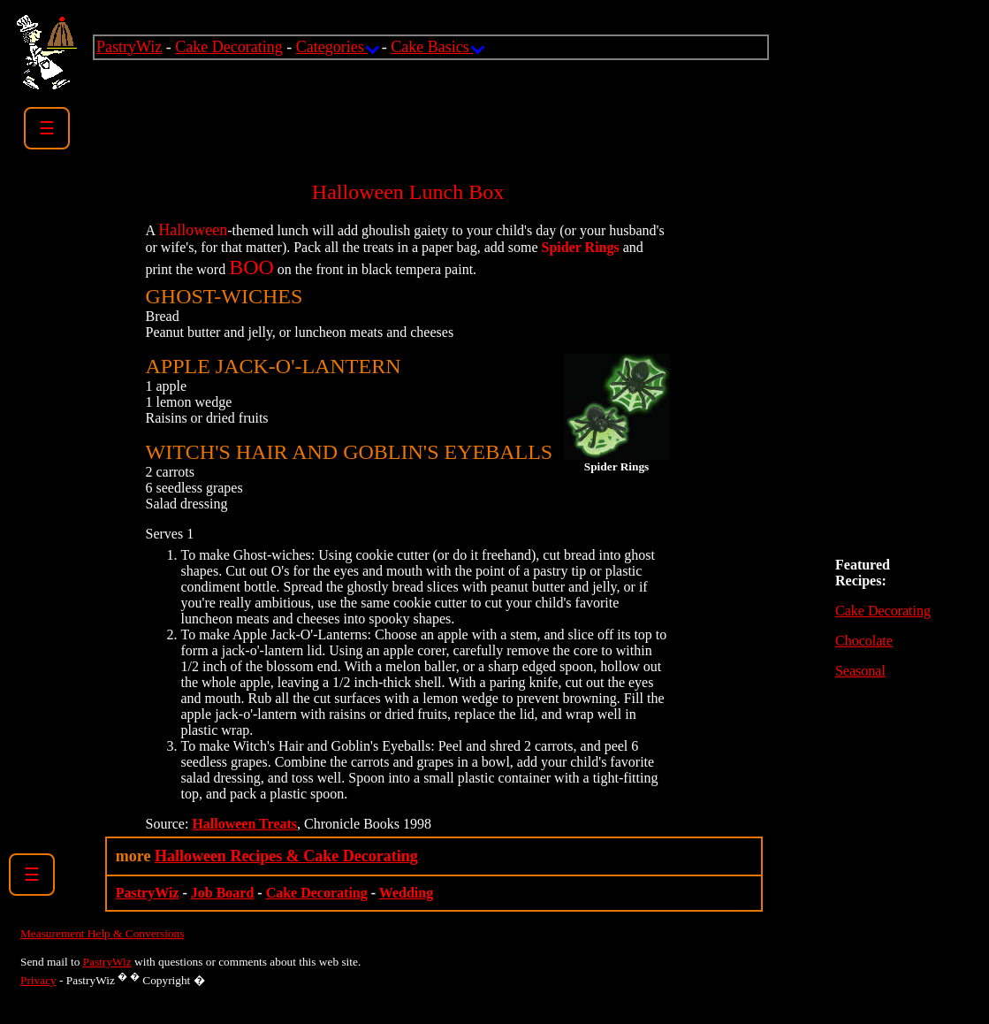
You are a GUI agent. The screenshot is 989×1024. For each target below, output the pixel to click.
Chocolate (864, 640)
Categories (336, 47)
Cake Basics (437, 47)
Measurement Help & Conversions (102, 933)
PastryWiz (129, 47)
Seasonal (860, 670)
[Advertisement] (414, 100)
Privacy (38, 980)
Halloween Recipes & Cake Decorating (286, 856)
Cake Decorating (228, 47)
